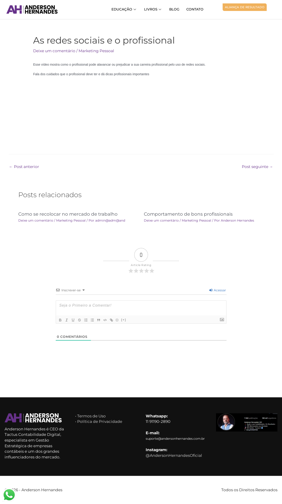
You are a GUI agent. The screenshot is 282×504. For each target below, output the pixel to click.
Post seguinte (257, 166)
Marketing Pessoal (98, 51)
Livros (155, 9)
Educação (127, 9)
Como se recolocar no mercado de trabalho (66, 214)
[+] (123, 319)
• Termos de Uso (91, 416)
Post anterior (24, 166)
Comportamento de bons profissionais (187, 214)
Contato (195, 9)
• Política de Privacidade (98, 421)
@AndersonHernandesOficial (175, 456)
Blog (175, 9)
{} (117, 319)
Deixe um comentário (54, 51)
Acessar (217, 290)
